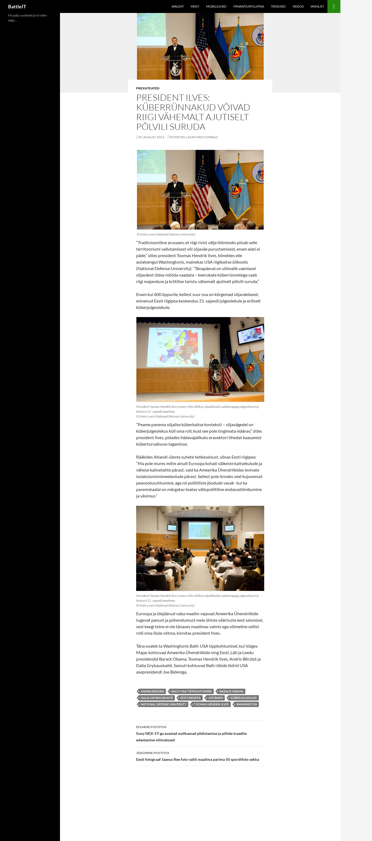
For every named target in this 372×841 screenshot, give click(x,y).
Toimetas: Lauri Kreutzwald (193, 137)
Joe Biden (215, 697)
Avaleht (178, 6)
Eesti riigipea (190, 697)
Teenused (278, 6)
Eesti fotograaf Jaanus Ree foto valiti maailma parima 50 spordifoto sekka (200, 756)
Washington (246, 704)
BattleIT (17, 6)
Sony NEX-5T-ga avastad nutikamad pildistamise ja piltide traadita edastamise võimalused (200, 733)
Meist (195, 6)
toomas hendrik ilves (211, 704)
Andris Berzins (152, 691)
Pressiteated (147, 88)
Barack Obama (231, 691)
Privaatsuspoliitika (248, 6)
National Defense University (163, 704)
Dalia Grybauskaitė (157, 697)
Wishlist (317, 6)
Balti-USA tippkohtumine (192, 691)
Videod (298, 6)
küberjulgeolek (243, 697)
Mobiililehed (216, 6)
